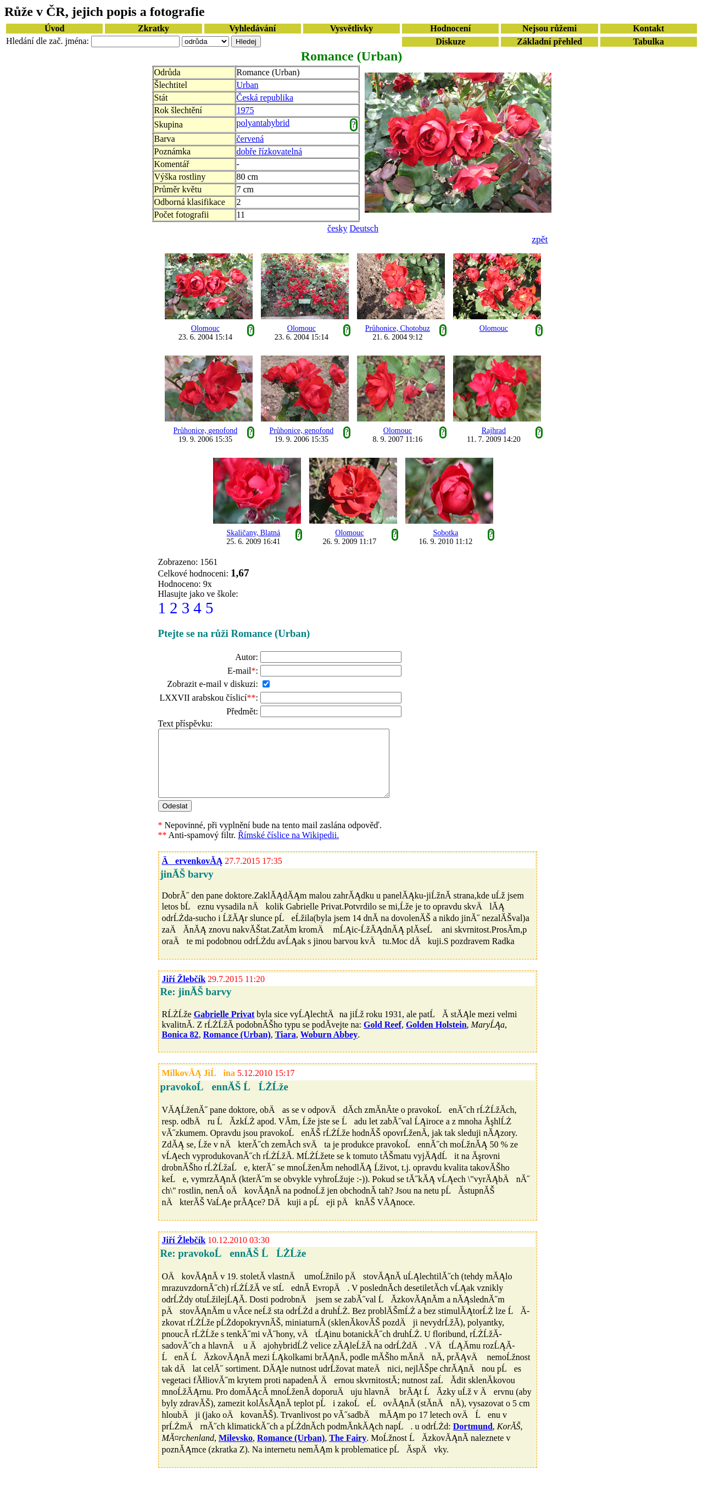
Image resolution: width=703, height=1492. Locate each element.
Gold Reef (382, 1037)
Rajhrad (494, 430)
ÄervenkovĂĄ (192, 874)
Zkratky (153, 28)
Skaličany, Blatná (253, 533)
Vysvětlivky (351, 28)
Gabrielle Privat (224, 1027)
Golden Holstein (436, 1037)
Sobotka (445, 533)
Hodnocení (450, 28)
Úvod (54, 28)
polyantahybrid (263, 122)
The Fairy (347, 1451)
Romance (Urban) (237, 1047)
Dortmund (473, 1439)
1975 (245, 110)
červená (250, 138)
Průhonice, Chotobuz (397, 328)
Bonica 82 (180, 1047)
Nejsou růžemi (549, 28)
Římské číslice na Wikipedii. (288, 848)
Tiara (285, 1047)
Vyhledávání (252, 28)
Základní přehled (549, 41)
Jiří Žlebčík (184, 992)
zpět (540, 239)
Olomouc (205, 328)
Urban (248, 85)
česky (337, 228)
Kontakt (648, 28)
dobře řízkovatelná (270, 151)
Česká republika (265, 97)
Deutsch (364, 228)
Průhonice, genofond (206, 430)
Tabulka (648, 41)
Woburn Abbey (329, 1047)
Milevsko (236, 1451)
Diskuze (450, 41)
